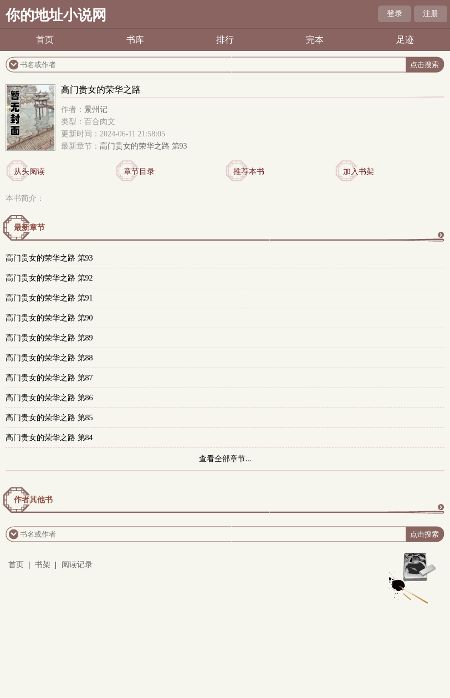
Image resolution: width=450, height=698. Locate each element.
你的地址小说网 (56, 15)
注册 (430, 13)
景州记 (96, 109)
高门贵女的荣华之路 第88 (49, 358)
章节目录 (139, 171)
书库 (135, 39)
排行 (225, 39)
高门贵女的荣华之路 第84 (49, 438)
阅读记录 (77, 565)
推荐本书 (248, 171)
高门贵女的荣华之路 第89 (49, 338)
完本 (315, 39)
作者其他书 (33, 500)
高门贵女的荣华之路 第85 (49, 418)
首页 (45, 39)
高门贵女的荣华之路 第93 (143, 146)
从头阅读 (29, 171)
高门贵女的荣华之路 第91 (49, 298)
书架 (42, 565)
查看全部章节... (225, 459)
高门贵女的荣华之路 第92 (49, 278)
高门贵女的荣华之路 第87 (49, 378)
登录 (394, 13)
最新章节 (29, 227)
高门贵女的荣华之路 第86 (49, 398)
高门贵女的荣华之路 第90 (49, 318)
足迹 (405, 39)
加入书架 (358, 171)
